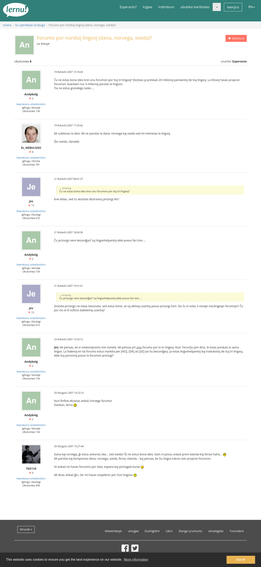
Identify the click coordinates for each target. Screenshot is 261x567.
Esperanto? (128, 7)
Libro (169, 531)
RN (251, 7)
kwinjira (233, 7)
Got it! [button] (241, 559)
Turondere (237, 531)
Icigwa (147, 7)
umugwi (133, 531)
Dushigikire (152, 531)
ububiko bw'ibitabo (195, 7)
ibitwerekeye (113, 531)
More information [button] (136, 559)
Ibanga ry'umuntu (190, 531)
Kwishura (236, 38)
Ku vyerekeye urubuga (30, 25)
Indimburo (166, 7)
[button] (217, 7)
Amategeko (215, 531)
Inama (7, 25)
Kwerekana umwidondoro (31, 104)
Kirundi (26, 529)
